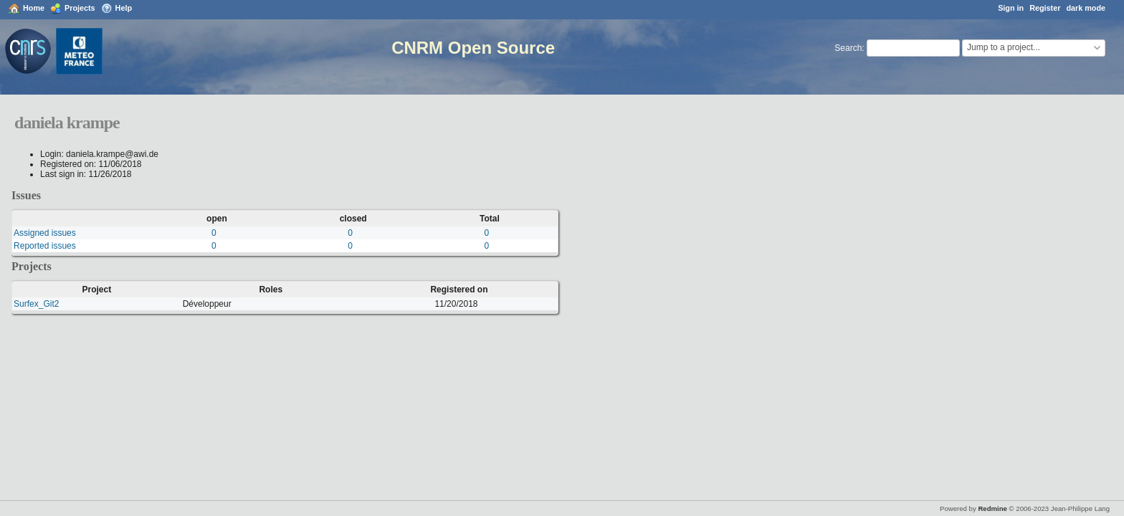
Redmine (992, 508)
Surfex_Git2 (36, 304)
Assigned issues (45, 233)
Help (123, 8)
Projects (80, 8)
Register (1044, 8)
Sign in (1011, 8)
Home (33, 8)
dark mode (1085, 8)
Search (848, 48)
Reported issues (45, 246)
